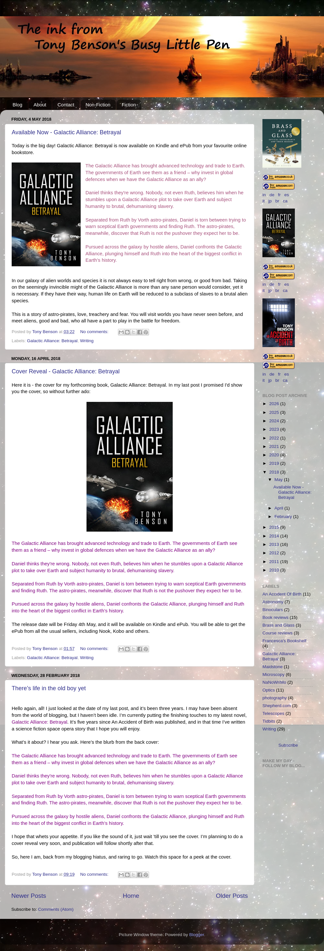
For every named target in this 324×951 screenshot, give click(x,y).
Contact (65, 104)
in (264, 194)
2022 (274, 438)
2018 (274, 472)
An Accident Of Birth (282, 594)
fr (279, 194)
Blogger (196, 934)
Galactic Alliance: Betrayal (52, 340)
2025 (274, 412)
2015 (274, 527)
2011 (274, 561)
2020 (274, 454)
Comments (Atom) (56, 909)
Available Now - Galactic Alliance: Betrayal (66, 132)
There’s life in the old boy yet (49, 688)
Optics (268, 690)
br (277, 201)
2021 (274, 446)
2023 (274, 429)
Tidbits (268, 721)
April (279, 508)
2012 (274, 552)
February (283, 516)
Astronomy (273, 601)
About (40, 104)
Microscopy (273, 674)
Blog (17, 104)
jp (270, 201)
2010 (274, 570)
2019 (274, 463)
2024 (274, 420)
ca (285, 201)
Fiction (129, 104)
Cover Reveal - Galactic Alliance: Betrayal (66, 371)
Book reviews (275, 617)
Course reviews (277, 633)
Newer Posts (28, 895)
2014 (274, 536)
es (286, 194)
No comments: (95, 331)
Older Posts (232, 895)
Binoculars (272, 609)
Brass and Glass (278, 625)
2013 (274, 544)
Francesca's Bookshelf (284, 640)
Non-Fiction (98, 104)
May (279, 479)
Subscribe (288, 745)
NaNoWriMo (274, 682)
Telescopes (273, 713)
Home (131, 895)
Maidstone (272, 666)
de (272, 194)
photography (274, 697)
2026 (274, 403)
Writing (87, 340)
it (263, 201)
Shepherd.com (276, 705)
